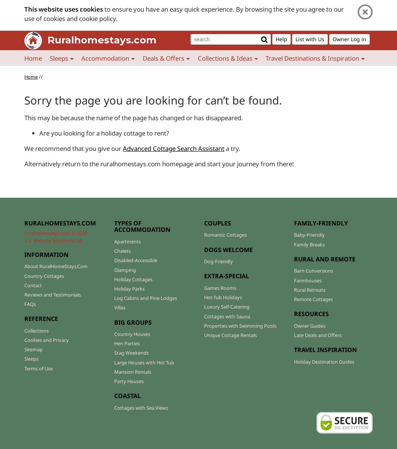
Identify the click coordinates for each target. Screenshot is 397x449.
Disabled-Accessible (135, 260)
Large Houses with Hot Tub (144, 362)
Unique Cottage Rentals (230, 335)
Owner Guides (309, 325)
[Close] (365, 12)
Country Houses (132, 334)
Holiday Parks (129, 288)
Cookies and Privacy (46, 340)
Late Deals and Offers (318, 335)
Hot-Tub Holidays (223, 297)
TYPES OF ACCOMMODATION (142, 226)
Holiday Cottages (133, 279)
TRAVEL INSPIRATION (325, 350)
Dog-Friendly (218, 261)
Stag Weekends (131, 352)
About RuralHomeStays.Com (56, 266)
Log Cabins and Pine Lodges (145, 298)
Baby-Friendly (309, 234)
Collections (36, 330)
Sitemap (33, 349)
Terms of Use (38, 368)
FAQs (30, 304)
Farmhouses (308, 280)
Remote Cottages (313, 299)
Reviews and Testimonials (52, 294)
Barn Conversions (313, 270)
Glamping (125, 270)
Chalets (122, 251)
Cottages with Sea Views (141, 407)
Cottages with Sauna (227, 316)
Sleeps (31, 358)
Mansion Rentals (132, 371)
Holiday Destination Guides (324, 361)
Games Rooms (220, 288)
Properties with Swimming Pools (240, 325)
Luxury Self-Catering (226, 306)
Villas (119, 307)
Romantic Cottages (225, 234)
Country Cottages (44, 276)
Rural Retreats (309, 289)
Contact (33, 285)
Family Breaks (309, 244)
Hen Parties (127, 343)
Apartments (127, 241)
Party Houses (129, 381)
